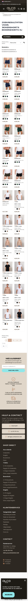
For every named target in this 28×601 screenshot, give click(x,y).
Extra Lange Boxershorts (10, 487)
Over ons (5, 532)
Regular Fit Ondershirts (9, 468)
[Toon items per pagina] (5, 346)
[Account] (21, 9)
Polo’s (4, 460)
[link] (6, 340)
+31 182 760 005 (8, 550)
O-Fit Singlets (7, 493)
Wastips (5, 524)
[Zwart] (3, 74)
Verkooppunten (7, 529)
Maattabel (6, 522)
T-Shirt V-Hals (18, 226)
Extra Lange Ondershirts (10, 473)
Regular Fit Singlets (8, 495)
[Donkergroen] (5, 74)
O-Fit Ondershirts (8, 466)
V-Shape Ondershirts (9, 471)
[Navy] (7, 74)
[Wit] (15, 209)
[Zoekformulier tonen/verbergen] (19, 9)
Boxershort (6, 69)
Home (3, 13)
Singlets (5, 455)
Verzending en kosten (9, 514)
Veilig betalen (7, 527)
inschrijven (13, 370)
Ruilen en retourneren (9, 517)
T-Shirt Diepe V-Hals (17, 202)
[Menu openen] (4, 9)
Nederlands (7, 1)
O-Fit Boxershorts (8, 480)
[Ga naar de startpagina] (11, 9)
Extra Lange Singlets (9, 500)
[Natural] (19, 209)
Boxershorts (6, 458)
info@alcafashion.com (11, 553)
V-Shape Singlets (8, 498)
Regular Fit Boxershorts (10, 482)
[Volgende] (20, 340)
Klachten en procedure (9, 519)
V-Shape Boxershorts (9, 485)
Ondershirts (6, 453)
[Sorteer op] (15, 42)
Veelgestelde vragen (9, 512)
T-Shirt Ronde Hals (7, 226)
